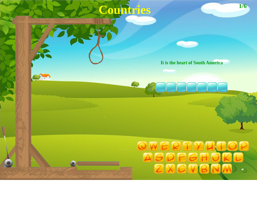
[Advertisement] (128, 192)
